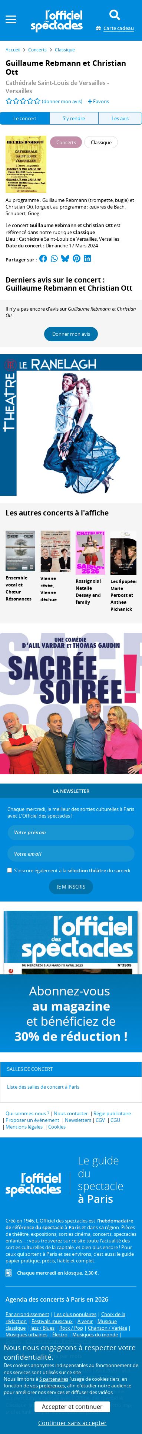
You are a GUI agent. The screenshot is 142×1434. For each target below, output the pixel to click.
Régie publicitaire (112, 1113)
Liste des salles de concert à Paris (43, 1086)
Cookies (57, 1126)
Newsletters (78, 1120)
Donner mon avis (71, 334)
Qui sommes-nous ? (27, 1113)
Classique (84, 232)
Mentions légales (24, 1126)
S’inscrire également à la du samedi (72, 870)
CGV (100, 1120)
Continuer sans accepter (72, 1423)
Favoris (98, 101)
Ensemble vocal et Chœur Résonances (19, 588)
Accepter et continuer (72, 1407)
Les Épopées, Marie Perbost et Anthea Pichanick (124, 595)
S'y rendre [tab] (74, 118)
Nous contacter (71, 1113)
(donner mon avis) (62, 101)
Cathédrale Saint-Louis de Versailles (58, 239)
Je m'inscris (71, 886)
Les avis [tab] (120, 118)
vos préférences (47, 1385)
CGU (115, 1120)
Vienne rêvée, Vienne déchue (48, 588)
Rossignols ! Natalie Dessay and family (88, 591)
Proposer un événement (32, 1120)
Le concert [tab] (24, 118)
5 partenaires (53, 1379)
